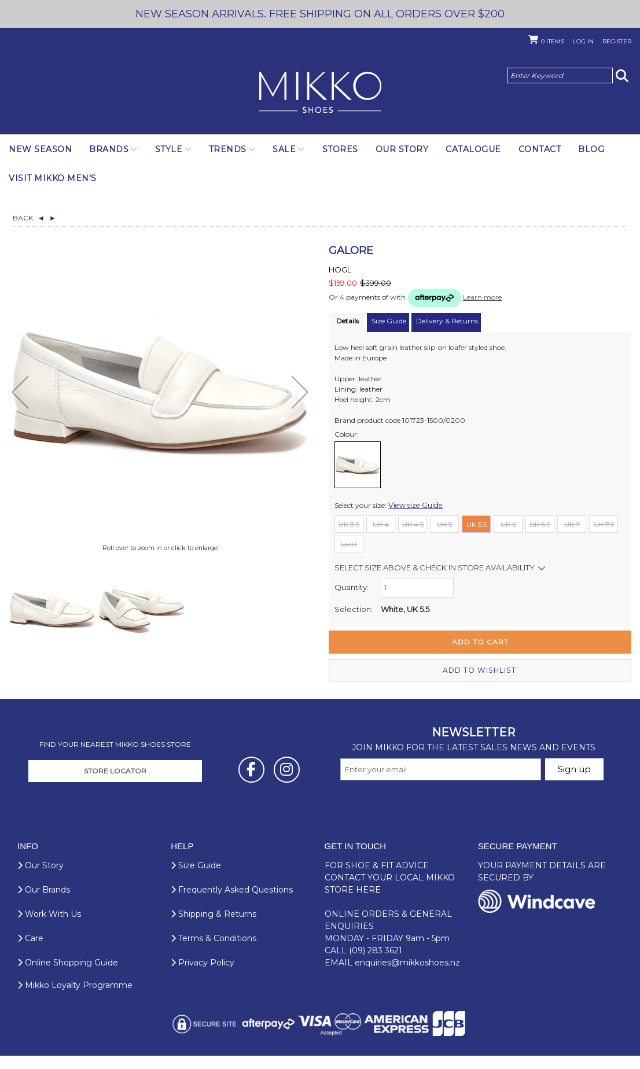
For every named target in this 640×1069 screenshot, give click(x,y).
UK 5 (444, 523)
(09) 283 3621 (375, 966)
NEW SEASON (40, 149)
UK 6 (508, 523)
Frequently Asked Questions (232, 906)
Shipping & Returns (213, 930)
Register (616, 41)
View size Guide (414, 504)
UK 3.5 (349, 523)
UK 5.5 (476, 523)
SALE (284, 149)
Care (30, 954)
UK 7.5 (604, 523)
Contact (539, 149)
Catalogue (473, 149)
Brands (108, 149)
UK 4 (381, 523)
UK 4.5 (413, 523)
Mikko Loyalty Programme (75, 1001)
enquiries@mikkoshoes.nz (407, 979)
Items (552, 41)
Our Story (402, 149)
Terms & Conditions (213, 954)
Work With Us (49, 930)
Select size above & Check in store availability (434, 567)
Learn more (482, 297)
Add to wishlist (480, 670)
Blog (591, 149)
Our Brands (43, 906)
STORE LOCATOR (115, 787)
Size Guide (196, 881)
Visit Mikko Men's (53, 178)
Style (169, 149)
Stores (340, 149)
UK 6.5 (539, 523)
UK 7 (572, 523)
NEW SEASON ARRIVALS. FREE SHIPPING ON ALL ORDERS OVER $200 (320, 13)
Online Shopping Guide (67, 979)
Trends (228, 149)
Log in (583, 41)
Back (29, 217)
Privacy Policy (202, 979)
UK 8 (349, 544)
